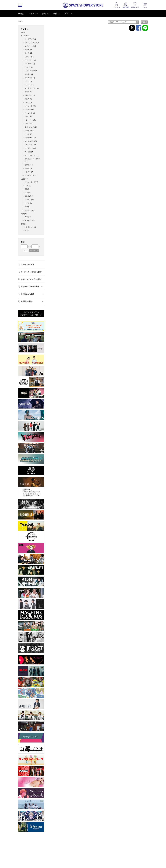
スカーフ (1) (29, 67)
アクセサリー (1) (30, 60)
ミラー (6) (28, 49)
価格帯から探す (27, 301)
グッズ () (25, 36)
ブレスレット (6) (30, 145)
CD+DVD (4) (29, 196)
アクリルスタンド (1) (32, 42)
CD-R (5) (28, 185)
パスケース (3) (30, 64)
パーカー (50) (29, 109)
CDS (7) (27, 193)
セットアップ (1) (30, 39)
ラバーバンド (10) (31, 127)
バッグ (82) (29, 116)
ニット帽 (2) (29, 152)
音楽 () (24, 179)
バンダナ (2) (29, 172)
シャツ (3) (28, 102)
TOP (19, 21)
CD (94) (27, 189)
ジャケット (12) (30, 106)
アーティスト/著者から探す (31, 272)
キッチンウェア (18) (32, 88)
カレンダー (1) (30, 95)
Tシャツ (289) (29, 85)
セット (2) (28, 203)
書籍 (66, 14)
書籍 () (23, 224)
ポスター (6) (29, 74)
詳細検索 (144, 22)
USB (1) (27, 207)
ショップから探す (27, 265)
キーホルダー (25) (31, 141)
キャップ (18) (29, 130)
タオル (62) (29, 92)
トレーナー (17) (30, 120)
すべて (23, 32)
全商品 (21, 14)
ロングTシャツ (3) (31, 71)
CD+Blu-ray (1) (30, 210)
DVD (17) (28, 217)
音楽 (44, 14)
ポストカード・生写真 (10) (32, 160)
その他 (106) (29, 165)
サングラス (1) (30, 78)
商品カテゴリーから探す (30, 287)
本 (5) (27, 230)
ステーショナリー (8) (32, 155)
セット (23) (29, 134)
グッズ (31, 14)
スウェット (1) (30, 113)
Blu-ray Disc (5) (30, 220)
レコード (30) (29, 200)
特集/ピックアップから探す (31, 279)
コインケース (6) (30, 46)
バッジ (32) (29, 123)
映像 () (24, 214)
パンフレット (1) (30, 227)
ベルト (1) (28, 168)
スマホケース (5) (30, 148)
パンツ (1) (28, 81)
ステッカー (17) (30, 138)
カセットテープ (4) (31, 182)
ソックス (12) (29, 57)
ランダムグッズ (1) (31, 175)
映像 (55, 14)
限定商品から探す (27, 294)
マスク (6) (28, 99)
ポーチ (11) (29, 53)
